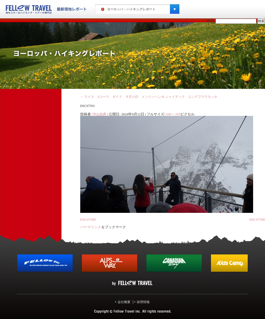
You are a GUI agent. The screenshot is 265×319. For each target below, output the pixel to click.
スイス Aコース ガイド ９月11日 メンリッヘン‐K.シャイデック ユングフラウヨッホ (148, 97)
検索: (211, 21)
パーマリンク (90, 227)
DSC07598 (257, 219)
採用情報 (143, 302)
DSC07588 (88, 219)
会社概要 (124, 302)
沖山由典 (99, 114)
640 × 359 (173, 114)
